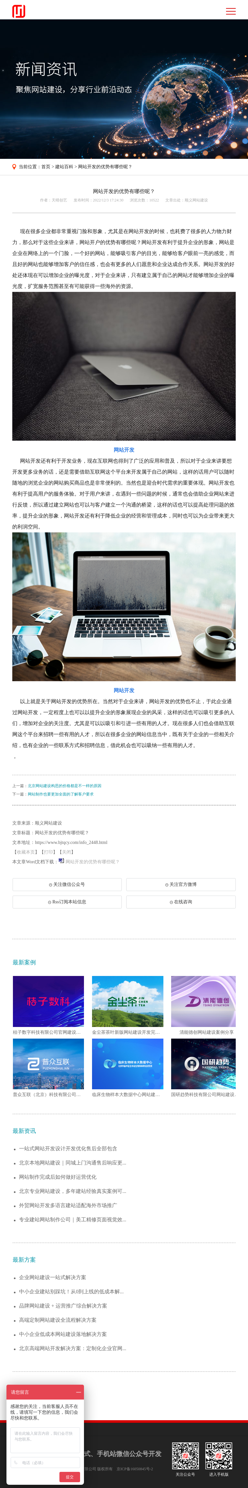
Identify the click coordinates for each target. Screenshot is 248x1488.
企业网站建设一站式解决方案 (52, 1277)
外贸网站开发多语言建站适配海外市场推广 (68, 1205)
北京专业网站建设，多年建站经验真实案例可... (72, 1191)
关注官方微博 (181, 884)
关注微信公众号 (70, 886)
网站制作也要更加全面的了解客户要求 (61, 794)
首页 (45, 166)
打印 (48, 852)
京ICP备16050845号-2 (135, 1469)
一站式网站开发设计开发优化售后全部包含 (68, 1148)
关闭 (66, 852)
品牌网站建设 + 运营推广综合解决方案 (63, 1305)
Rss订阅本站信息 (67, 901)
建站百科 (64, 166)
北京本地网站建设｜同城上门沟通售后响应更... (72, 1162)
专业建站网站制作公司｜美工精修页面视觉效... (72, 1219)
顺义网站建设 (196, 200)
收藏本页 (26, 852)
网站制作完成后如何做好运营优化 (58, 1177)
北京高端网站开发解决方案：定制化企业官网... (72, 1348)
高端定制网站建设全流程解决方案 (58, 1320)
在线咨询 (181, 901)
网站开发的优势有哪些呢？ (105, 166)
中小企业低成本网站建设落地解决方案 (63, 1334)
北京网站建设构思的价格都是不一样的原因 (64, 786)
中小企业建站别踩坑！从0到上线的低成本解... (71, 1291)
